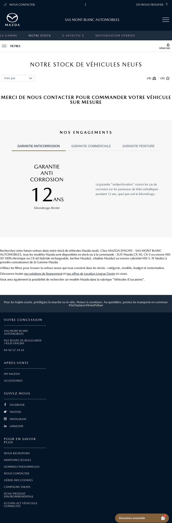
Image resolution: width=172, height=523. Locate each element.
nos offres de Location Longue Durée (90, 274)
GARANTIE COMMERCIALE (91, 146)
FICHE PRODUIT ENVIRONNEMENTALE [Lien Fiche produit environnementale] (18, 495)
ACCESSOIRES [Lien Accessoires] (13, 380)
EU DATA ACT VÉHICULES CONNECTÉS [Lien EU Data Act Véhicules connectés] (20, 504)
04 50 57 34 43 (14, 350)
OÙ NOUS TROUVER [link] (152, 4)
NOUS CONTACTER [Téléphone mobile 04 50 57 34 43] (19, 4)
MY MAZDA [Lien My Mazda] (12, 374)
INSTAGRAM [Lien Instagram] (15, 419)
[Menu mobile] (165, 19)
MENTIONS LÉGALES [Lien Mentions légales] (17, 460)
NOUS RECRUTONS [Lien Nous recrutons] (17, 453)
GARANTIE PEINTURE (138, 146)
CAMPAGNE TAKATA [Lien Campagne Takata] (17, 487)
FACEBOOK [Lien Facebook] (14, 405)
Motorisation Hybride (115, 35)
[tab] (39, 148)
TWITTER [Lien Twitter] (12, 412)
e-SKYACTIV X (73, 35)
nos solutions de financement (43, 274)
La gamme (8, 35)
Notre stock (40, 35)
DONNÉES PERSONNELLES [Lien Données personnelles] (21, 466)
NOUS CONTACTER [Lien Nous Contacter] (16, 473)
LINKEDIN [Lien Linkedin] (13, 426)
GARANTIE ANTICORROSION (39, 146)
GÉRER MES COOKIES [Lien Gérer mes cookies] (18, 480)
